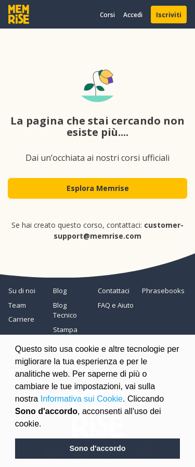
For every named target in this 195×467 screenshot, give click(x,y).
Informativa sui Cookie (82, 398)
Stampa (65, 329)
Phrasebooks (160, 290)
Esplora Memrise (98, 188)
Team (17, 305)
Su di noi (21, 290)
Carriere (21, 319)
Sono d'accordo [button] (97, 448)
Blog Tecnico (65, 310)
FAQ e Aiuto (116, 305)
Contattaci (113, 290)
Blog (60, 290)
